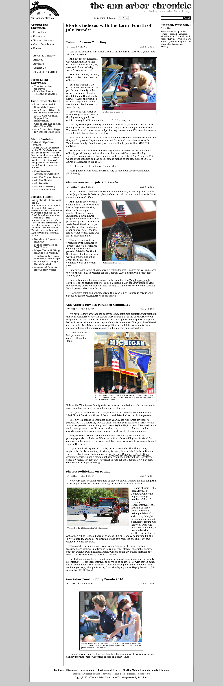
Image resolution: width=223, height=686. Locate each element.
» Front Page (38, 32)
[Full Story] (73, 173)
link (126, 657)
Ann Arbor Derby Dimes (96, 319)
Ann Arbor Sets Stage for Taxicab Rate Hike (47, 130)
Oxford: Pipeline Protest (42, 143)
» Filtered (51, 72)
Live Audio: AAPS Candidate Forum (44, 105)
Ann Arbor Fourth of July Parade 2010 (94, 579)
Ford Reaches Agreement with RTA (46, 172)
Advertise (108, 674)
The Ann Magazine (45, 94)
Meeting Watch (131, 670)
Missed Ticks (41, 196)
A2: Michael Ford (44, 189)
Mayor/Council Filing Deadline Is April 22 (47, 251)
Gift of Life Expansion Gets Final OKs (47, 125)
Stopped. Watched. (175, 24)
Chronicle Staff (82, 187)
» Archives (37, 59)
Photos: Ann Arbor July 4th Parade (92, 182)
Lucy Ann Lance (43, 91)
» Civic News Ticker (42, 44)
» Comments (38, 36)
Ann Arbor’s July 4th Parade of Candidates (98, 304)
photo (173, 41)
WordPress (143, 677)
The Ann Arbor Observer (43, 87)
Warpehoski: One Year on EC (46, 201)
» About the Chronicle (43, 55)
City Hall (167, 28)
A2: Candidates (43, 180)
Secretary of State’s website (85, 285)
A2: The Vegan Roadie (47, 177)
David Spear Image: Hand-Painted (46, 262)
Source (36, 167)
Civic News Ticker (44, 101)
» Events (36, 48)
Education (71, 670)
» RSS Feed (37, 72)
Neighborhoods (150, 670)
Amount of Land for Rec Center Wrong (46, 268)
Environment (105, 670)
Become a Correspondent (86, 674)
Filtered (131, 674)
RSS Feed (120, 674)
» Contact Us (38, 68)
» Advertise (37, 64)
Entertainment (87, 670)
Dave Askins (79, 47)
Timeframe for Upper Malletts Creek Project (48, 257)
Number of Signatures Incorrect (47, 240)
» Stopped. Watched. (43, 40)
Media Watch (41, 139)
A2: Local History (44, 186)
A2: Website (41, 183)
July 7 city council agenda (84, 140)
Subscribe (99, 18)
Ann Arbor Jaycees (135, 420)
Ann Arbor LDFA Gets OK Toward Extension (47, 111)
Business (58, 670)
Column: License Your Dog (86, 42)
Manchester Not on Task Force (46, 246)
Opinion (165, 670)
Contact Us (144, 674)
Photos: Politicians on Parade (88, 471)
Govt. (117, 670)
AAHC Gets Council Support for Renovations (46, 118)
